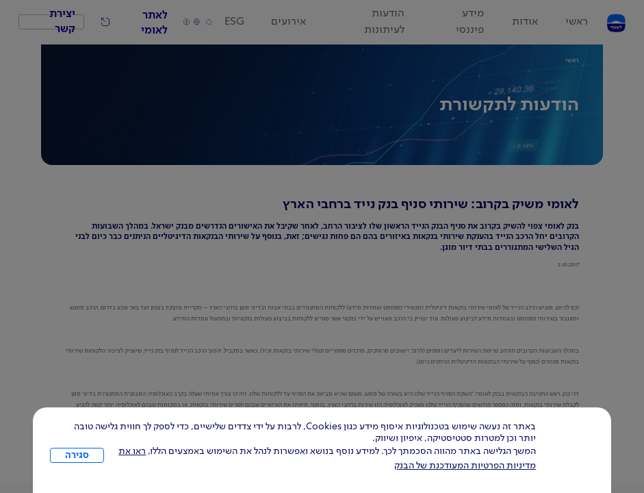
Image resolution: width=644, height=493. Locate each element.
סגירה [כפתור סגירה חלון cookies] (77, 455)
